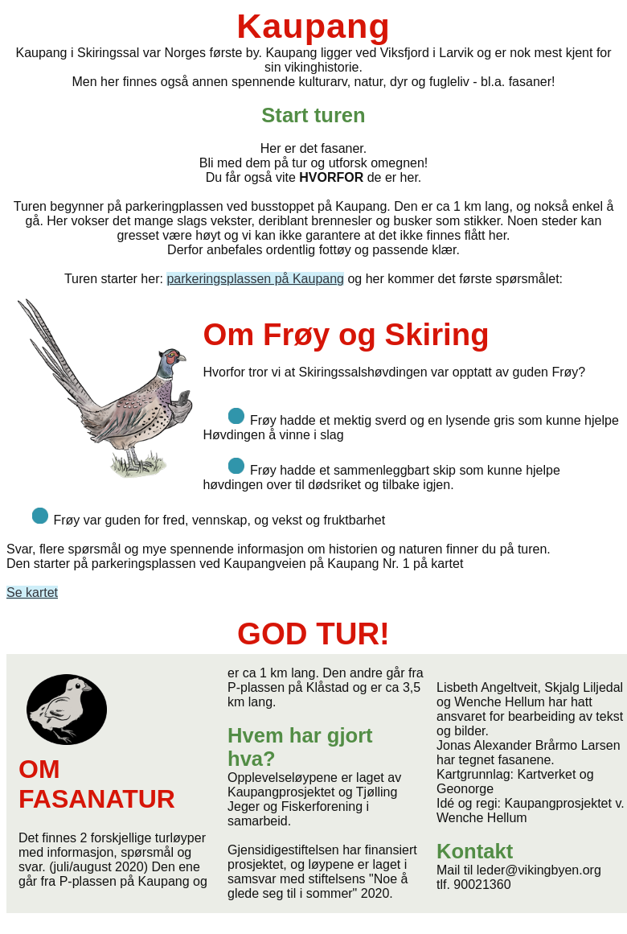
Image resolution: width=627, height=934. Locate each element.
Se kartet (32, 592)
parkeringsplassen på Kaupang (255, 279)
